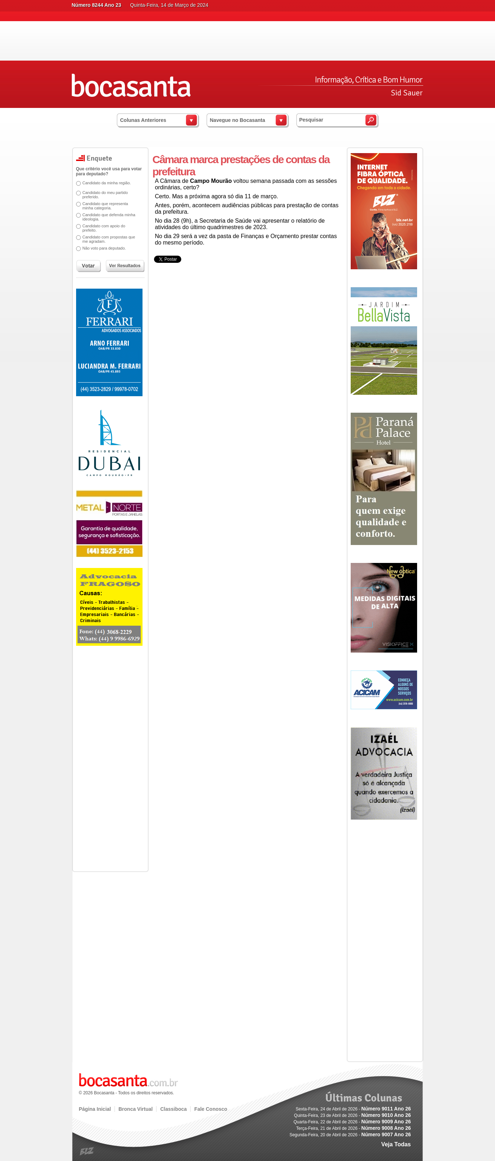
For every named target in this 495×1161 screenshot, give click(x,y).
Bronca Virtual (135, 1109)
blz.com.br (87, 1151)
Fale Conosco (210, 1109)
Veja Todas (396, 1144)
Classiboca (173, 1109)
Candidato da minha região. (107, 183)
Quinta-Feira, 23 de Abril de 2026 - (352, 1115)
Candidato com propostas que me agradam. (109, 239)
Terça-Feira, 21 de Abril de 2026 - (353, 1128)
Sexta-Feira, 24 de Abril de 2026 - (353, 1109)
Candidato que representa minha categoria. (105, 206)
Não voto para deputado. (104, 248)
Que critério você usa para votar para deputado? (109, 171)
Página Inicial (95, 1109)
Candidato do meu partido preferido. (105, 194)
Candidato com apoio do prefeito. (104, 228)
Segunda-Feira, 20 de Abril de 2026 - (350, 1134)
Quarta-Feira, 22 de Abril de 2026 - (352, 1121)
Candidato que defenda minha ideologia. (109, 217)
